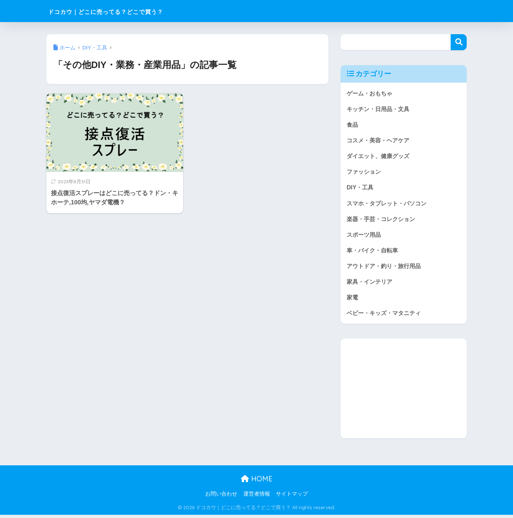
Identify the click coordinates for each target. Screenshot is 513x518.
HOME (257, 482)
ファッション (365, 172)
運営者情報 (256, 497)
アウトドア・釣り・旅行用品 (386, 268)
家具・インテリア (371, 284)
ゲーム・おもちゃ (371, 93)
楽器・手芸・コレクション (383, 220)
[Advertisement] (404, 392)
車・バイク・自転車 (374, 252)
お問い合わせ (221, 497)
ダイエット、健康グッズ (380, 156)
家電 (353, 300)
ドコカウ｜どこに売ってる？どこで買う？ (132, 11)
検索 (459, 42)
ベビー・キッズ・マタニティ (386, 316)
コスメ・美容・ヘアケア (380, 140)
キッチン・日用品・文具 (380, 109)
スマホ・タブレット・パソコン (389, 204)
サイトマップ (292, 497)
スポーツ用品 (365, 236)
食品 (353, 124)
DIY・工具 (361, 188)
